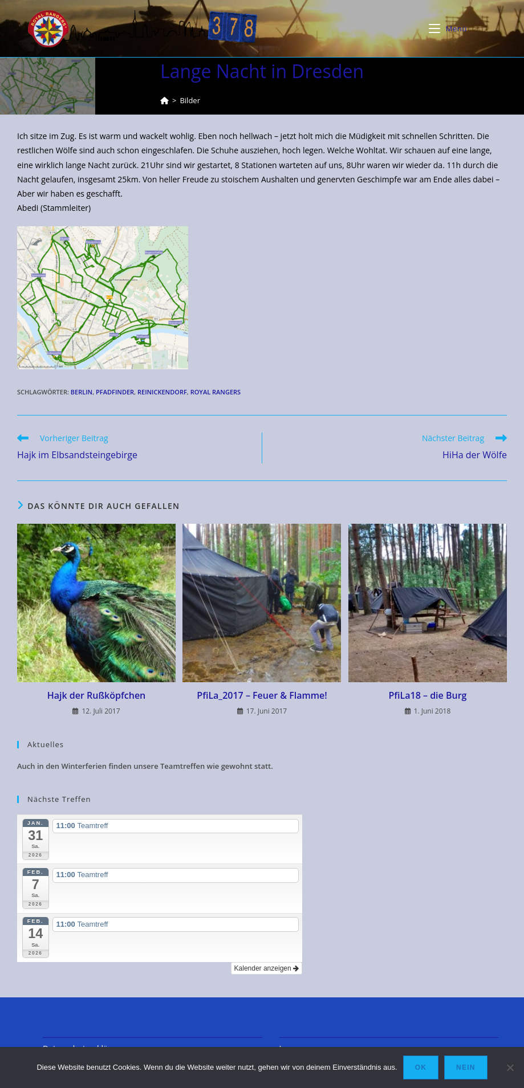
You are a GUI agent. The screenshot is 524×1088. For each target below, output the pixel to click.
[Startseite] (164, 100)
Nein (465, 1067)
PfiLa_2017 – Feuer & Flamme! (262, 695)
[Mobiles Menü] (448, 28)
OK (420, 1067)
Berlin (81, 392)
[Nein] (509, 1067)
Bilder (190, 100)
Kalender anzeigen (266, 968)
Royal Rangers (215, 392)
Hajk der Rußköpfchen (96, 695)
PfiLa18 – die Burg (427, 695)
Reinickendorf (162, 392)
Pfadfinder (115, 392)
